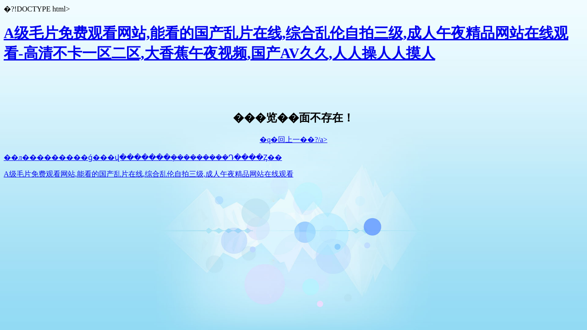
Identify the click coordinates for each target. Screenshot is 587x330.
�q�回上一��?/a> (293, 139)
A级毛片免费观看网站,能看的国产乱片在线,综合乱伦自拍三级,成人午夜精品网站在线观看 (149, 174)
